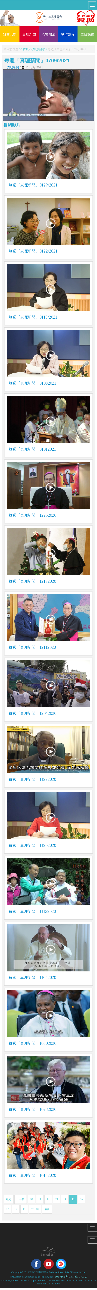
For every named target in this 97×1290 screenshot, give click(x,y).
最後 (46, 1209)
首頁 (26, 49)
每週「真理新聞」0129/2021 (33, 185)
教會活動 (9, 34)
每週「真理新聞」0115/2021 (33, 317)
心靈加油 (48, 34)
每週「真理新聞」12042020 (32, 713)
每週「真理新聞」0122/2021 (33, 251)
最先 (8, 1199)
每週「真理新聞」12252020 (32, 515)
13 (56, 1199)
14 (64, 1199)
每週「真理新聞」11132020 (32, 911)
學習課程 (68, 34)
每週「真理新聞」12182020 (32, 581)
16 (81, 1199)
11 (40, 1199)
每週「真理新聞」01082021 (32, 383)
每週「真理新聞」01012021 (32, 449)
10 (31, 1199)
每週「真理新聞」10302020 (32, 1043)
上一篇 (20, 1199)
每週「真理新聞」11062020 (32, 977)
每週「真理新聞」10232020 (32, 1109)
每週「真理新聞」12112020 (32, 647)
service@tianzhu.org (71, 1276)
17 (7, 1209)
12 (48, 1199)
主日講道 (87, 34)
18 (15, 1209)
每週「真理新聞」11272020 (32, 779)
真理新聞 (29, 34)
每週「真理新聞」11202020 (32, 845)
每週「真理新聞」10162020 (32, 1175)
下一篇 (35, 1209)
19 (24, 1209)
